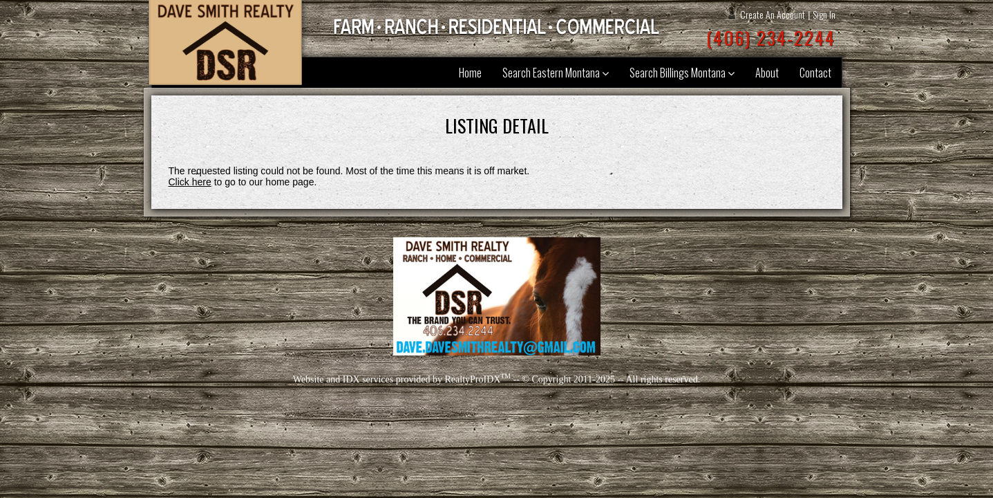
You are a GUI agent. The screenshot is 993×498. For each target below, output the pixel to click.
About (767, 72)
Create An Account (772, 14)
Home (470, 72)
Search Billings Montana (682, 72)
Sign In (824, 14)
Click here (190, 181)
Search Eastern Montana (555, 72)
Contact (815, 72)
